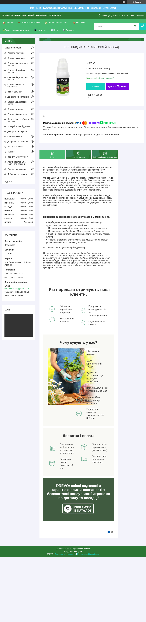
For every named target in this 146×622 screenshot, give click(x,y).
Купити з (117, 86)
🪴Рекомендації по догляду (15, 30)
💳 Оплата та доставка (29, 22)
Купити (95, 86)
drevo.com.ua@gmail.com (16, 288)
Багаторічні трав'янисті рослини (18, 120)
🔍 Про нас (68, 30)
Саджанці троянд (15, 109)
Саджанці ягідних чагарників (15, 85)
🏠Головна (7, 22)
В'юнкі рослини (14, 92)
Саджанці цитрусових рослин (17, 78)
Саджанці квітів (14, 136)
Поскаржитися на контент (65, 554)
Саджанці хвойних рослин (16, 71)
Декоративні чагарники (18, 97)
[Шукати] (135, 26)
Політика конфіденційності (88, 554)
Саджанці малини (16, 58)
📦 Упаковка (79, 22)
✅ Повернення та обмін (56, 22)
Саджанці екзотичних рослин (17, 64)
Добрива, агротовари (17, 141)
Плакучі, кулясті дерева (18, 126)
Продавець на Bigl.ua (73, 551)
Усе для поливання (16, 169)
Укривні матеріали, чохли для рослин (16, 163)
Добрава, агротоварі (17, 174)
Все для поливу (14, 146)
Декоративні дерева (17, 131)
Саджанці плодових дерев (17, 103)
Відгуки (8, 181)
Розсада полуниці (15, 53)
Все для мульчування (17, 157)
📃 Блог (54, 30)
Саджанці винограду (17, 114)
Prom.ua (87, 549)
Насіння (11, 152)
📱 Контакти (40, 30)
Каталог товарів (12, 47)
